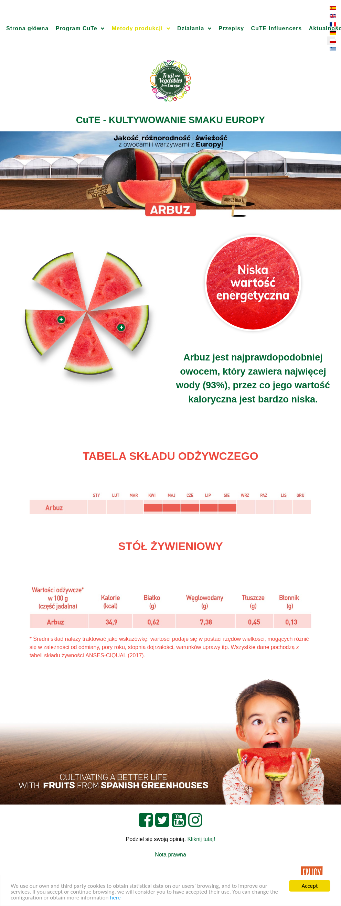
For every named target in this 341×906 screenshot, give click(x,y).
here (115, 898)
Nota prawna (170, 855)
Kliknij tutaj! (201, 839)
